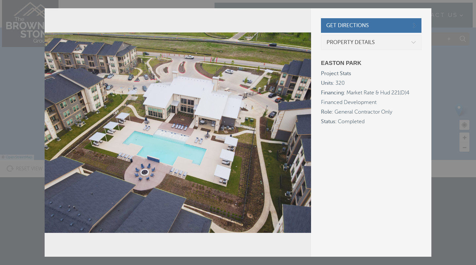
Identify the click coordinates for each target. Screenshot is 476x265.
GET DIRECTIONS (347, 25)
